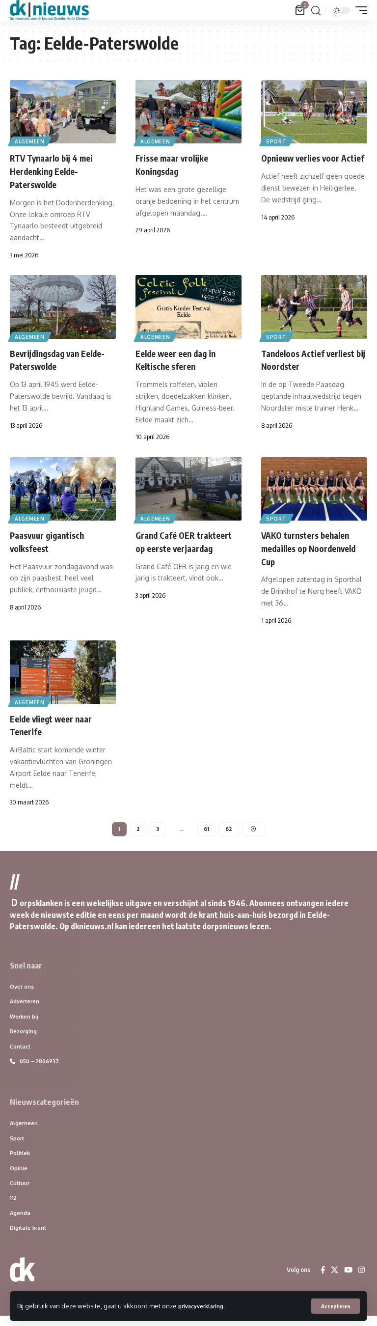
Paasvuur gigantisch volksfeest (53, 539)
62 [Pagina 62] (229, 826)
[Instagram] (361, 1280)
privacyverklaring (205, 1305)
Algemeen (31, 140)
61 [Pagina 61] (206, 826)
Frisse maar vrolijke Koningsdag (176, 163)
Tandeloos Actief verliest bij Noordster (306, 357)
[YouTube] (347, 1280)
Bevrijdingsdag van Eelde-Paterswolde (50, 357)
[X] (333, 1280)
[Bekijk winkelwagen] (300, 10)
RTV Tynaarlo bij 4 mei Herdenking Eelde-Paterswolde (58, 170)
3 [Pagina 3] (157, 826)
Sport (277, 140)
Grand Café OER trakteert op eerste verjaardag (175, 545)
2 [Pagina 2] (137, 826)
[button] (334, 1306)
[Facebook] (321, 1280)
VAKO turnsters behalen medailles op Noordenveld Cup (312, 545)
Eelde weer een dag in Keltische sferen (181, 357)
